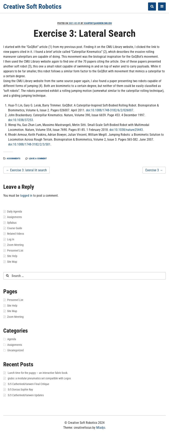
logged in (26, 195)
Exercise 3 (154, 170)
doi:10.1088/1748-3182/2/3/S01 (29, 144)
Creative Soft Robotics (32, 6)
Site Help (12, 256)
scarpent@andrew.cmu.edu (98, 23)
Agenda (11, 339)
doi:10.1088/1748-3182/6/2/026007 (109, 110)
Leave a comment (38, 158)
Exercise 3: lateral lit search (26, 170)
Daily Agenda (14, 211)
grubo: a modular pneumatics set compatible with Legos (39, 378)
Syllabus (11, 222)
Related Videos (15, 233)
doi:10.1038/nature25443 (126, 130)
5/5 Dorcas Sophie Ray (20, 389)
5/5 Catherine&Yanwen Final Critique (28, 384)
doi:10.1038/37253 (20, 120)
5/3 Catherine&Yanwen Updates (26, 395)
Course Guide (14, 228)
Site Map (12, 261)
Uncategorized (15, 350)
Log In (10, 239)
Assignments (13, 158)
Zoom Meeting (15, 244)
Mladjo (100, 428)
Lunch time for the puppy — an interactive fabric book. (38, 372)
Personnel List (15, 250)
